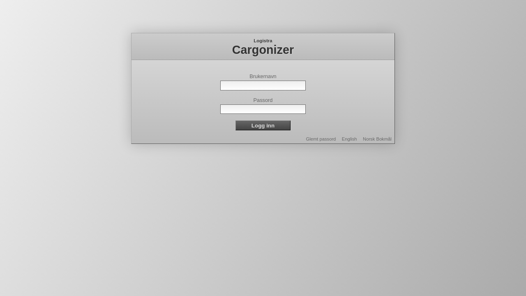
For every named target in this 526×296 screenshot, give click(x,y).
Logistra (263, 40)
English (349, 138)
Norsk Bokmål (377, 138)
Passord (263, 100)
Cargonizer (263, 49)
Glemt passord (321, 138)
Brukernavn (262, 76)
